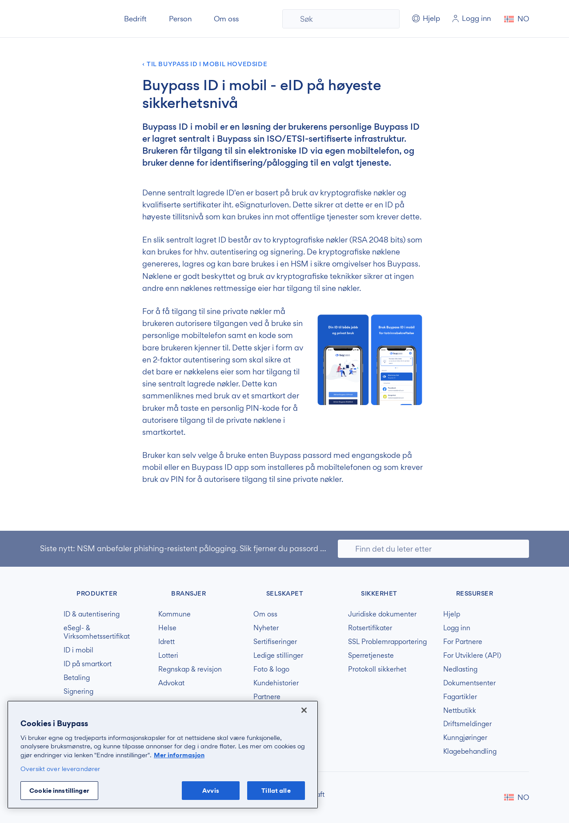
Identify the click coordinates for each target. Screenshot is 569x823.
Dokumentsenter (469, 683)
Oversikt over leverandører (60, 768)
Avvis (210, 790)
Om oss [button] (226, 18)
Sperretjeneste (371, 656)
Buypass (47, 592)
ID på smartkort (88, 664)
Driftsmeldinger (467, 724)
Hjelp (451, 614)
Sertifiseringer (275, 642)
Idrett (166, 642)
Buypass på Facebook (476, 797)
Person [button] (180, 18)
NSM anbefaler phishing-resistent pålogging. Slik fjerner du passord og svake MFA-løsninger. (242, 548)
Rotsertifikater (370, 628)
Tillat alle (275, 790)
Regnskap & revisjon (190, 669)
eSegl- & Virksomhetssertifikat (97, 632)
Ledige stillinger (278, 656)
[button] (516, 19)
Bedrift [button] (135, 18)
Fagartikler (460, 697)
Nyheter (266, 628)
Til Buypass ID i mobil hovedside (207, 64)
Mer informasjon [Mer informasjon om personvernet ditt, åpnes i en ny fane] (179, 755)
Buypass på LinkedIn (490, 797)
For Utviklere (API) (472, 656)
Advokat (171, 683)
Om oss (265, 614)
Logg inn (456, 628)
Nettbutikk (459, 711)
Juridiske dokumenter (382, 614)
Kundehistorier (276, 683)
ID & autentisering (92, 614)
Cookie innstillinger (59, 790)
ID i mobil (78, 650)
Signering (78, 692)
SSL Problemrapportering (387, 642)
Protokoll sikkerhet (377, 669)
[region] (162, 754)
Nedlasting (460, 669)
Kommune (174, 614)
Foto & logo (271, 669)
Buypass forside (70, 18)
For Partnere (462, 642)
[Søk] (341, 18)
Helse (167, 628)
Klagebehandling (470, 751)
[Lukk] (304, 710)
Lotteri (168, 656)
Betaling (77, 678)
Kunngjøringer (465, 738)
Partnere (266, 697)
